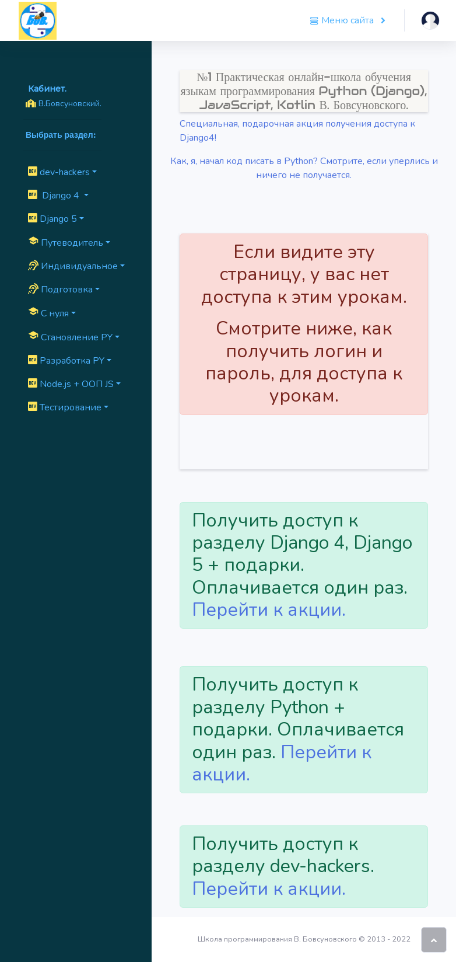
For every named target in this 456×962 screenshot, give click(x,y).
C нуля (48, 313)
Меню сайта (343, 20)
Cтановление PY (70, 337)
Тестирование (64, 407)
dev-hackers (59, 172)
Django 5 (52, 218)
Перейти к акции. (269, 609)
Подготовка (60, 289)
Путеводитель (65, 242)
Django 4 (55, 195)
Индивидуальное (73, 266)
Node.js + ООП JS (71, 384)
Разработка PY (66, 360)
